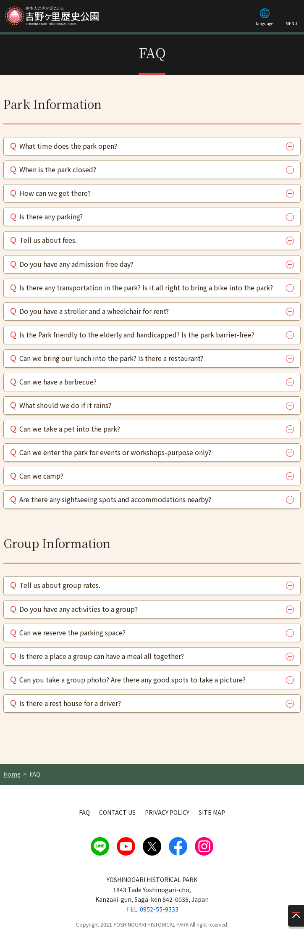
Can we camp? (41, 476)
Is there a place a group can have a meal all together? (101, 656)
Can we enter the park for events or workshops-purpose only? (115, 452)
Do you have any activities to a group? (78, 609)
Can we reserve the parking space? (72, 632)
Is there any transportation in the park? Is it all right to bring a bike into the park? (146, 287)
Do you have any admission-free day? (76, 264)
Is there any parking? (51, 216)
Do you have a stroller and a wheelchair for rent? (94, 311)
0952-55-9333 (159, 909)
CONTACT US (117, 812)
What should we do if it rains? (65, 405)
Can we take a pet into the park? (69, 429)
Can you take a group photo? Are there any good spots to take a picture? (132, 679)
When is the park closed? (57, 169)
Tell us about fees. (48, 240)
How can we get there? (55, 193)
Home (12, 774)
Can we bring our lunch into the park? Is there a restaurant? (111, 358)
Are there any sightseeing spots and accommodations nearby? (115, 499)
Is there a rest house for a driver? (70, 703)
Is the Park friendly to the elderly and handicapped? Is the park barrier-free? (136, 334)
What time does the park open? (68, 146)
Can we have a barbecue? (58, 382)
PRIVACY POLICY (167, 812)
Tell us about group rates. (59, 585)
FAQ (84, 812)
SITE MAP (212, 812)
